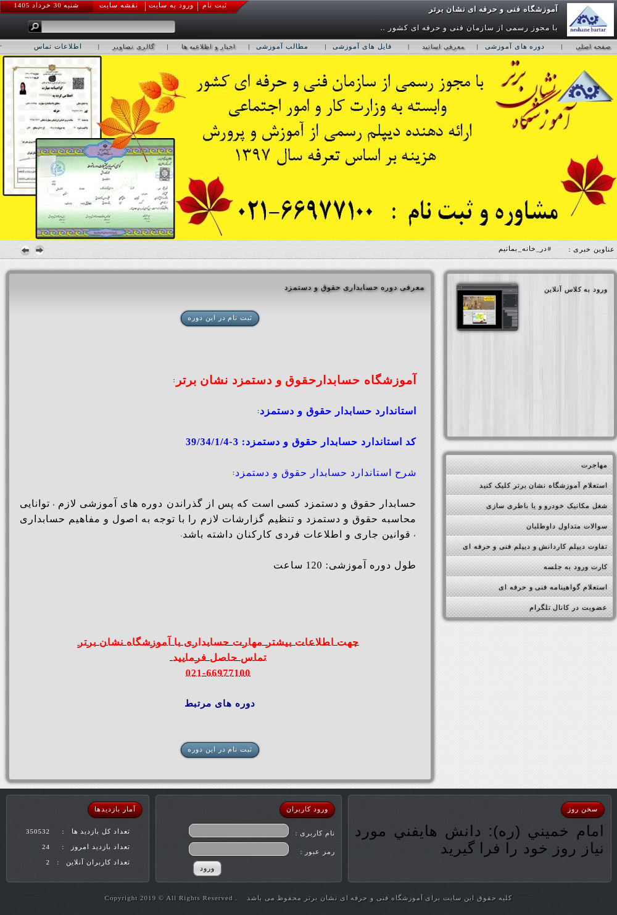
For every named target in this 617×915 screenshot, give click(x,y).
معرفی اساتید (443, 46)
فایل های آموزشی (362, 46)
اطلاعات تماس (58, 46)
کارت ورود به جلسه (576, 566)
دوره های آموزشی (515, 46)
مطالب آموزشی (282, 46)
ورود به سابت (171, 5)
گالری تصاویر (133, 46)
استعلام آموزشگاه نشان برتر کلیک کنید (543, 485)
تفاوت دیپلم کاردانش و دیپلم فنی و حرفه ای (535, 546)
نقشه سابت (118, 5)
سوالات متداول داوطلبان (567, 526)
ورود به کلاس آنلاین (576, 289)
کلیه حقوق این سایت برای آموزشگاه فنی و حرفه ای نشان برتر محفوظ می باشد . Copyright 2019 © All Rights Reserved (309, 897)
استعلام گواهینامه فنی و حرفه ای (553, 587)
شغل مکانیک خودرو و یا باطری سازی (547, 505)
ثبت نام (214, 5)
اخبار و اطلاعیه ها (208, 46)
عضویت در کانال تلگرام (568, 607)
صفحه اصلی (593, 46)
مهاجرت (594, 465)
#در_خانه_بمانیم (525, 248)
